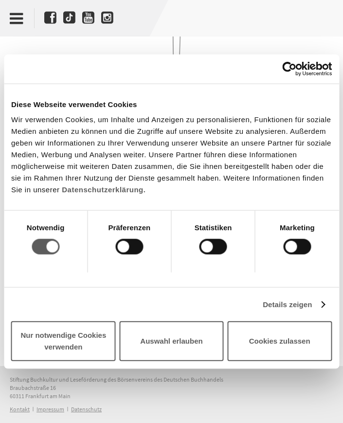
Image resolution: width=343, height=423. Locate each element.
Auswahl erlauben (171, 341)
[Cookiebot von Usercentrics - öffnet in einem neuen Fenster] (289, 68)
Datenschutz (86, 409)
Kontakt (20, 409)
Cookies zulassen (279, 341)
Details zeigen (287, 304)
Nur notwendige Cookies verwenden (63, 341)
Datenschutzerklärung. (103, 189)
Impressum (50, 409)
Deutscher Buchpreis (316, 18)
